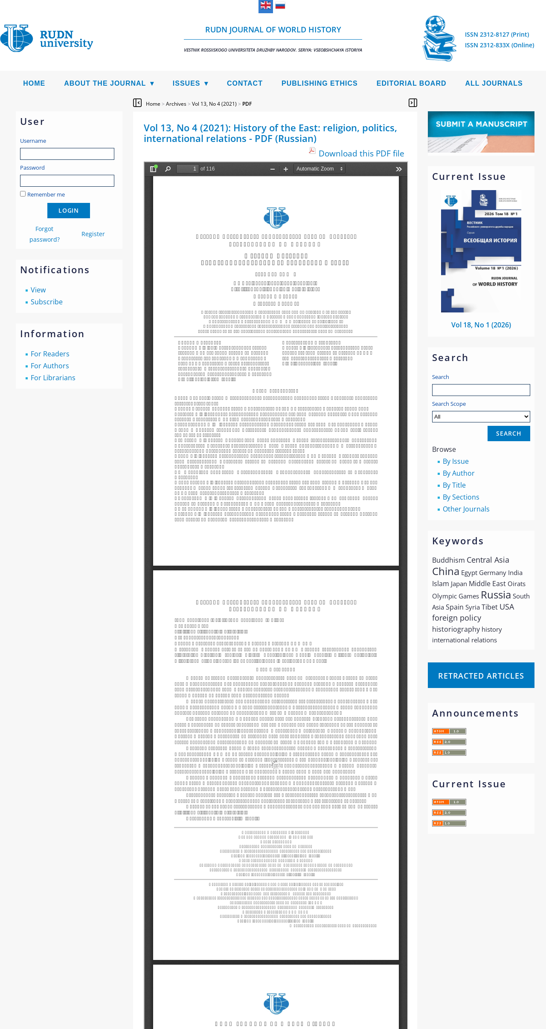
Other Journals (466, 509)
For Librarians (53, 377)
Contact (245, 83)
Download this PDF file (361, 153)
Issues (186, 83)
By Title (454, 485)
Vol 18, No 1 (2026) (481, 325)
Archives (176, 103)
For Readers (50, 353)
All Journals (494, 83)
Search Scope (481, 411)
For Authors (50, 365)
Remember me (46, 194)
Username (33, 141)
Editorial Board (412, 83)
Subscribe (47, 301)
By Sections (461, 497)
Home (34, 83)
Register (93, 234)
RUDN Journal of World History (273, 38)
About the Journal (105, 83)
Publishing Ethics (320, 83)
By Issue (456, 461)
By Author (459, 473)
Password (32, 167)
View (38, 290)
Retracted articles (481, 676)
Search (440, 377)
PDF (247, 103)
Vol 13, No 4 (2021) (214, 103)
